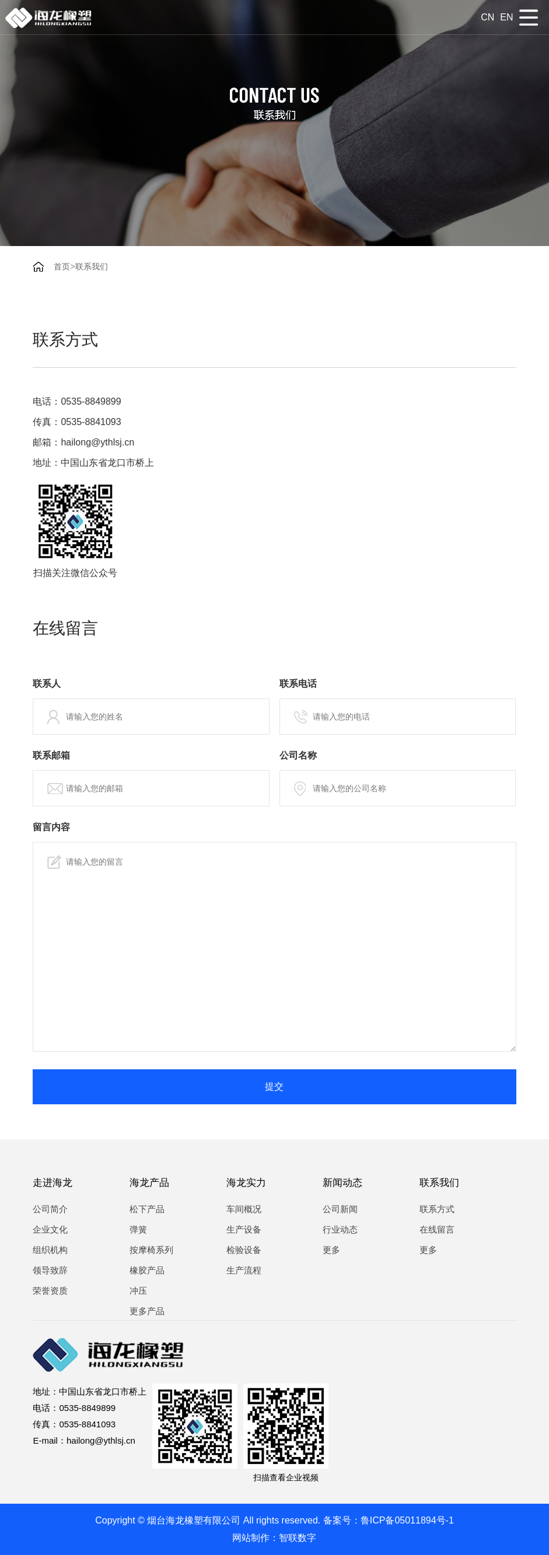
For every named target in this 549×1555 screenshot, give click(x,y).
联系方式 (436, 1209)
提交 (274, 1086)
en (506, 17)
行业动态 (340, 1229)
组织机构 (50, 1250)
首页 (62, 266)
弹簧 (138, 1229)
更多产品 (147, 1311)
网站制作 (251, 1538)
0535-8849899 (91, 401)
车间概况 (243, 1209)
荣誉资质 (50, 1291)
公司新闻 (340, 1209)
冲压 (138, 1291)
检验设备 (243, 1250)
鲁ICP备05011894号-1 (407, 1520)
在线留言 (436, 1229)
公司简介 (50, 1209)
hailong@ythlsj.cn (97, 442)
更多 (331, 1250)
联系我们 (91, 266)
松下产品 (147, 1209)
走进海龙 (52, 1182)
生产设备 (243, 1229)
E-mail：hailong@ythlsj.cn (84, 1440)
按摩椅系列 (151, 1250)
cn (487, 17)
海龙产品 (149, 1182)
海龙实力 (246, 1182)
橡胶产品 (147, 1270)
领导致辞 (50, 1270)
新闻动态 (342, 1182)
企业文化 (50, 1229)
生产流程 (243, 1270)
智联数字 (297, 1538)
